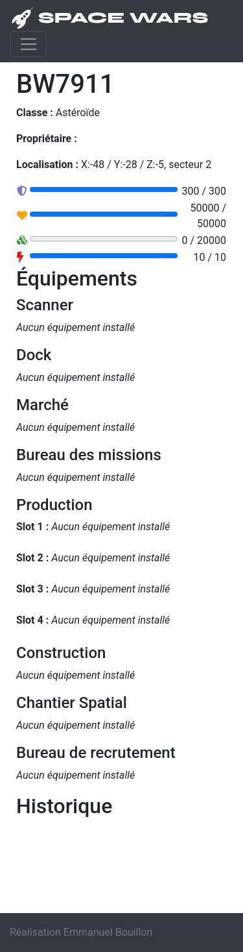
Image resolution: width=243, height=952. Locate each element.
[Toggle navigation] (28, 44)
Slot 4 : (32, 620)
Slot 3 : (32, 589)
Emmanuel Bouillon (108, 932)
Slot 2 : (32, 558)
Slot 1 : (32, 526)
